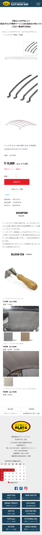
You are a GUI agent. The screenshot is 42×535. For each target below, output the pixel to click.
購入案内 (10, 409)
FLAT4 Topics (11, 520)
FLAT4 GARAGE (30, 504)
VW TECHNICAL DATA (30, 520)
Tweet (7, 194)
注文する (17, 182)
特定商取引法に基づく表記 (31, 413)
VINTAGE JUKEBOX (31, 528)
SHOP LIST (11, 512)
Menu (38, 3)
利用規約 (31, 409)
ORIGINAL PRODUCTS (11, 504)
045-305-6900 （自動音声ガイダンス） (23, 448)
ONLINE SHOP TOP (31, 496)
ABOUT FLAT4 (11, 496)
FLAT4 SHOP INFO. (30, 512)
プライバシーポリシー (10, 413)
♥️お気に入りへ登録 (17, 189)
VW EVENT (11, 528)
